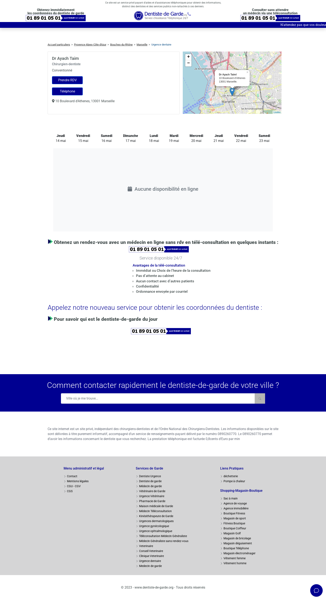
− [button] (188, 63)
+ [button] (188, 57)
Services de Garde (149, 468)
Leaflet (277, 112)
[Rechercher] (260, 398)
